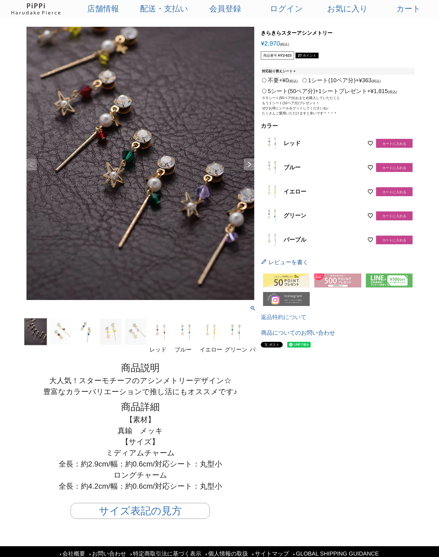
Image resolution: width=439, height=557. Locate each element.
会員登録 (225, 8)
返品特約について (283, 317)
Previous (31, 164)
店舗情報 (103, 8)
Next (249, 164)
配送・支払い (164, 8)
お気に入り (347, 8)
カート (408, 8)
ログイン (286, 8)
